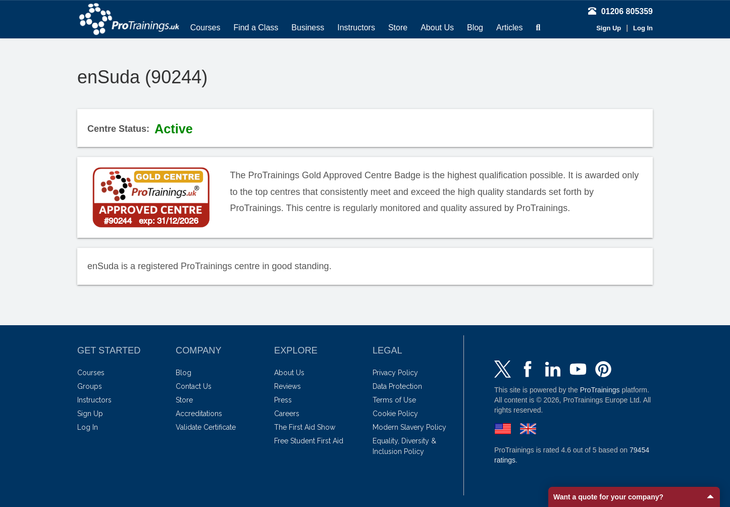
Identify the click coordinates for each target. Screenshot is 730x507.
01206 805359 (620, 11)
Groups (89, 386)
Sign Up (608, 28)
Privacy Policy (395, 373)
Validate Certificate (206, 427)
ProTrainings (600, 390)
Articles (509, 27)
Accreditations (199, 414)
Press (283, 400)
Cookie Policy (395, 414)
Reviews (287, 386)
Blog (475, 27)
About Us (437, 27)
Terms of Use (394, 400)
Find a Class (255, 27)
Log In (643, 28)
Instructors (356, 27)
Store (397, 27)
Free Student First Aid (308, 441)
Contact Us (194, 386)
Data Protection (397, 386)
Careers (286, 414)
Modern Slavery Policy (409, 427)
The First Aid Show (304, 427)
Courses (205, 27)
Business (307, 27)
